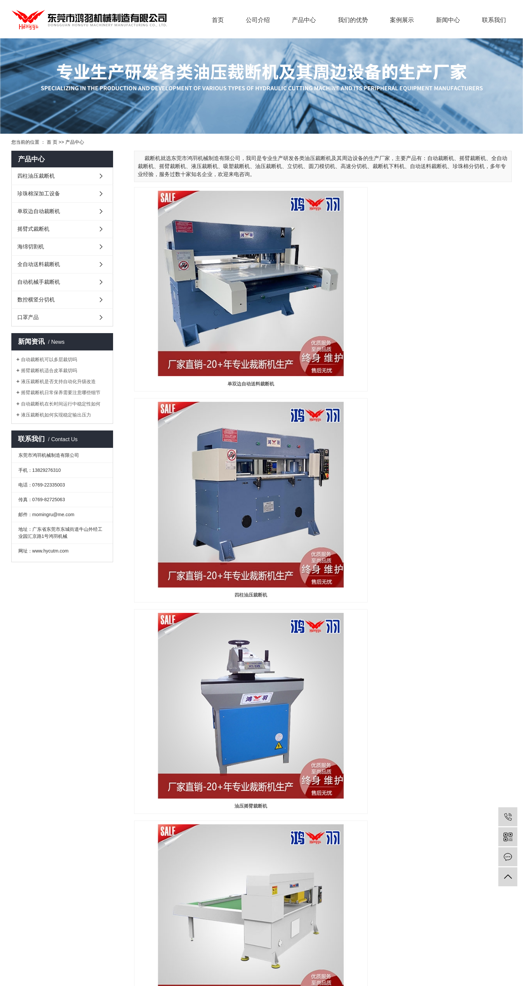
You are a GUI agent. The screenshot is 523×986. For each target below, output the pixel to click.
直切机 (323, 755)
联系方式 (271, 842)
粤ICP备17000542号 (32, 964)
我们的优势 (353, 20)
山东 (475, 956)
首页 (218, 20)
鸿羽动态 (220, 842)
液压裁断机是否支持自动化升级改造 (58, 381)
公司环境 (170, 863)
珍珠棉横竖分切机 (193, 755)
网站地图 (44, 972)
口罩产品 (28, 317)
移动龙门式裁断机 (452, 638)
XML (74, 972)
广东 (411, 956)
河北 (485, 956)
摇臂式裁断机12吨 (193, 522)
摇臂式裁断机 (33, 229)
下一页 (454, 781)
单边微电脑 (193, 638)
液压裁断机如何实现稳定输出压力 (56, 414)
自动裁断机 (186, 956)
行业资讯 (220, 853)
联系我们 (494, 20)
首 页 (52, 142)
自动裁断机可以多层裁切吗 (49, 359)
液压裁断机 (452, 405)
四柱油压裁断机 (36, 176)
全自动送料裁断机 (38, 264)
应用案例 (170, 853)
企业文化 (20, 853)
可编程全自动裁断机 (323, 405)
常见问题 (220, 863)
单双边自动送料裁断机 (193, 289)
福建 (464, 956)
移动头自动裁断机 (193, 405)
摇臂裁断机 (210, 956)
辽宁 (443, 956)
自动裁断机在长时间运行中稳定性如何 (60, 403)
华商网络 (90, 964)
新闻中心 (448, 20)
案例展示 (402, 20)
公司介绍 (258, 20)
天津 (432, 956)
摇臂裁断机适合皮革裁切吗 (49, 370)
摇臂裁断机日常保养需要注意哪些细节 (60, 392)
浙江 (454, 956)
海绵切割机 (30, 246)
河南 (507, 956)
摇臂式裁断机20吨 (323, 522)
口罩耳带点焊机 (452, 755)
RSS (61, 972)
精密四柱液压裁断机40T (452, 522)
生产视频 (170, 842)
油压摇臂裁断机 (452, 289)
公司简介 (20, 842)
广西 (422, 956)
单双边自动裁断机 (38, 211)
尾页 (476, 781)
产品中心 (304, 20)
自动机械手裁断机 (38, 282)
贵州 (496, 956)
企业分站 (20, 972)
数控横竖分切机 (36, 299)
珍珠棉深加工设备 (38, 193)
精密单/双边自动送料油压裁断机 (323, 638)
